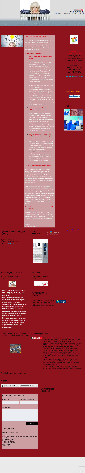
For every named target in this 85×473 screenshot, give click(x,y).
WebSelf (82, 472)
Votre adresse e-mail (27, 399)
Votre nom (5, 399)
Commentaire (6, 407)
